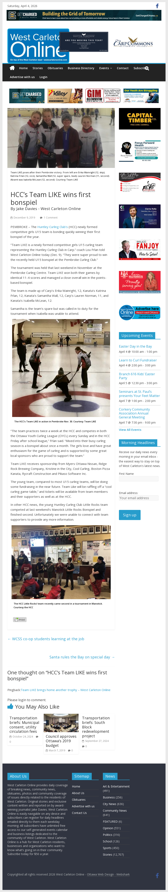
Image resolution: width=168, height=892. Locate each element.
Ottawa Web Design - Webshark (108, 874)
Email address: (128, 493)
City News (109, 804)
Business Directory (81, 68)
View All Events (130, 430)
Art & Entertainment (116, 786)
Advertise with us (22, 77)
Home (23, 68)
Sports (107, 848)
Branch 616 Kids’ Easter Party (137, 376)
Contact (123, 68)
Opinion (108, 828)
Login (43, 77)
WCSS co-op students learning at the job (45, 638)
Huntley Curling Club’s (52, 227)
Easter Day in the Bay (135, 346)
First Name (126, 474)
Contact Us (79, 813)
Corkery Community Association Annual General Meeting (134, 413)
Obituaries (55, 68)
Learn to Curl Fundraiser (138, 360)
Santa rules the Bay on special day (82, 656)
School (107, 841)
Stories (38, 68)
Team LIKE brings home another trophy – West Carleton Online (65, 690)
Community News (115, 810)
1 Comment (49, 217)
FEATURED (110, 821)
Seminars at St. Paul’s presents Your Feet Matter (139, 393)
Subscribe (140, 68)
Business (109, 797)
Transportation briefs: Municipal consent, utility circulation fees (24, 724)
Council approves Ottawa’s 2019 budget (61, 741)
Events (104, 68)
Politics (107, 835)
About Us (78, 793)
